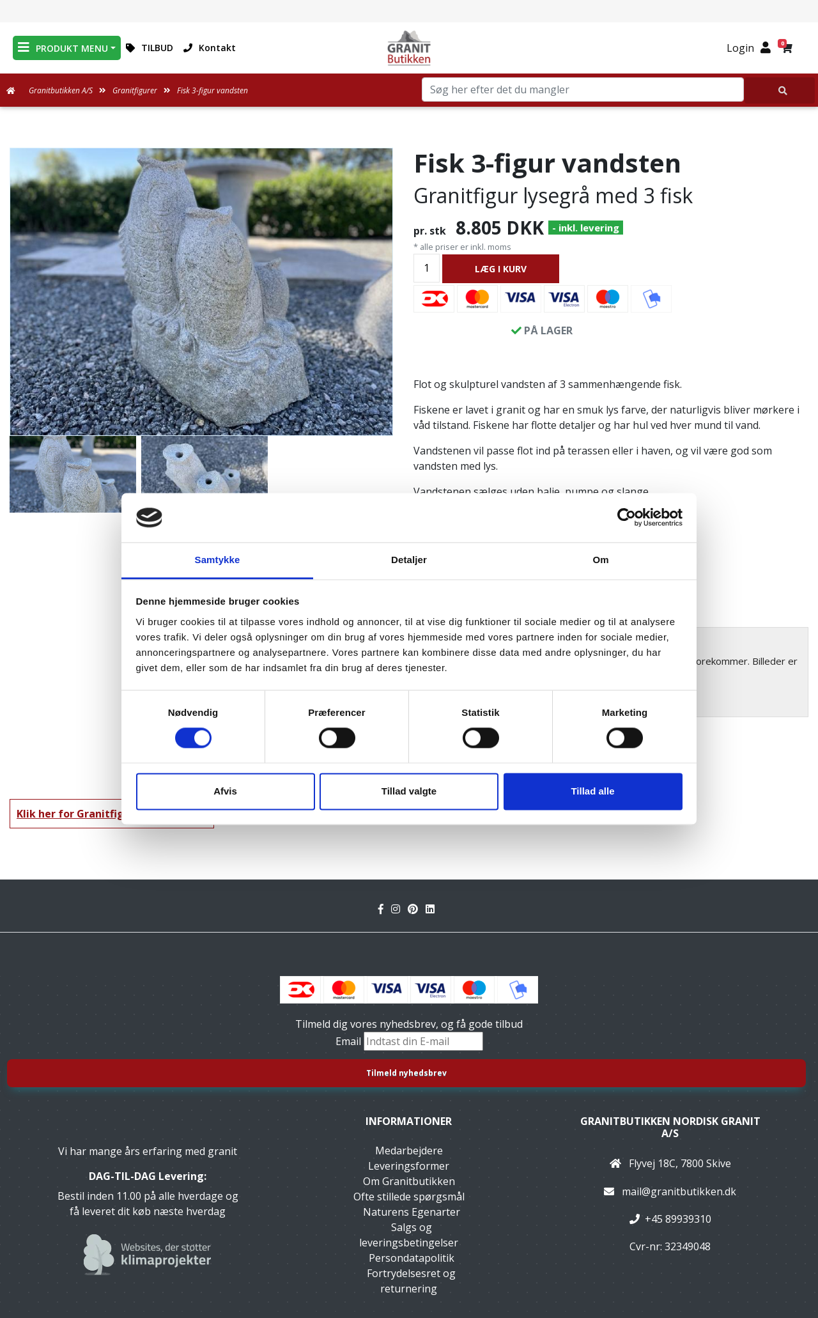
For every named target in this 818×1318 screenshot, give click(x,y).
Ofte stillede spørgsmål (409, 1197)
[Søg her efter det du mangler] (780, 90)
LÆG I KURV (501, 269)
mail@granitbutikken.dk (679, 1191)
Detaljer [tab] (409, 559)
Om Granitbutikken (409, 1181)
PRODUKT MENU (63, 47)
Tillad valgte (409, 791)
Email (350, 1041)
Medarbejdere (409, 1151)
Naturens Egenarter (411, 1212)
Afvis (225, 791)
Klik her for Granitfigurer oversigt (104, 814)
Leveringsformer (408, 1166)
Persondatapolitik (411, 1258)
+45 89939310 (678, 1219)
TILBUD (149, 48)
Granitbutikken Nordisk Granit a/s (670, 1127)
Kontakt (209, 48)
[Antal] (426, 268)
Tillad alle (592, 791)
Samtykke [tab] (217, 559)
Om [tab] (600, 559)
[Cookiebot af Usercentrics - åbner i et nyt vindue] (627, 517)
